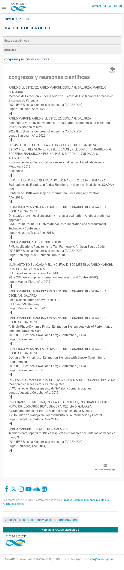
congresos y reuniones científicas (26, 59)
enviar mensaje (105, 469)
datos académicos (16, 40)
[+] (10, 113)
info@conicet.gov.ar (102, 559)
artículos (10, 50)
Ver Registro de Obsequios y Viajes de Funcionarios (41, 520)
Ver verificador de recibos (60, 529)
